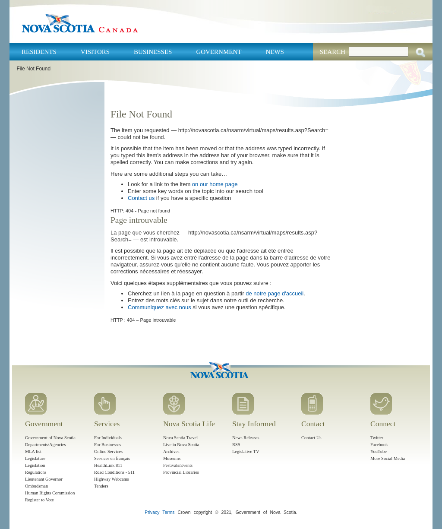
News (274, 51)
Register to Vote (39, 499)
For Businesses (107, 444)
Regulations (36, 472)
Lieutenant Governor (44, 479)
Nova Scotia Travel (180, 437)
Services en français (112, 458)
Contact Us (311, 437)
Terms (168, 512)
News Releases (245, 437)
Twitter (376, 437)
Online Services (108, 451)
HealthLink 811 (108, 465)
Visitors (95, 51)
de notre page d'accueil (274, 293)
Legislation (35, 465)
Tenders (101, 486)
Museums (171, 458)
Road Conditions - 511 (114, 472)
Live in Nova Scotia (181, 444)
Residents (39, 51)
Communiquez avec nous (159, 307)
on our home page (215, 184)
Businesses (153, 51)
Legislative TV (245, 451)
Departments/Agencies (45, 444)
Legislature (35, 458)
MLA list (33, 451)
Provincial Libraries (181, 472)
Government (218, 51)
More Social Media (387, 458)
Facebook (379, 444)
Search (332, 51)
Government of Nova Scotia (50, 437)
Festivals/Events (178, 465)
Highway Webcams (111, 479)
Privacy (152, 512)
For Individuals (108, 437)
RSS (236, 444)
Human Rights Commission (50, 493)
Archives (171, 451)
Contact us (141, 198)
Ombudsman (36, 486)
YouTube (378, 451)
